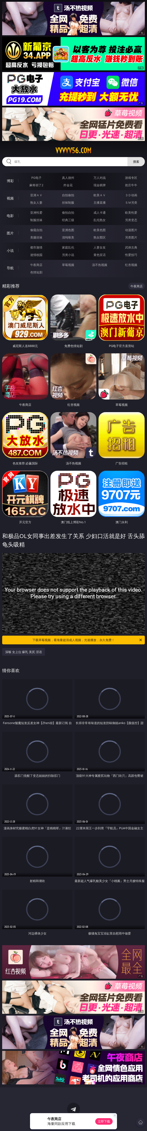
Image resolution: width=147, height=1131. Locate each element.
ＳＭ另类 (131, 202)
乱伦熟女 (100, 220)
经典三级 (68, 220)
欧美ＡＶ (100, 195)
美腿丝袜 (36, 237)
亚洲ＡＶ (36, 195)
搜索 (136, 161)
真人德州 (68, 178)
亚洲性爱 (36, 212)
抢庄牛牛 (131, 185)
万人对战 (100, 178)
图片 (10, 233)
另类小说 (68, 255)
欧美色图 (100, 230)
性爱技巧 (131, 255)
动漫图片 (131, 230)
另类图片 (131, 237)
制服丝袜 (36, 220)
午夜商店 (36, 265)
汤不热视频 (99, 265)
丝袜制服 (68, 202)
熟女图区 (100, 237)
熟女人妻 (36, 202)
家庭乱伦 (68, 247)
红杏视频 (131, 265)
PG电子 (36, 178)
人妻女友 (100, 247)
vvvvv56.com (73, 150)
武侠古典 (131, 247)
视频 (10, 198)
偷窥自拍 (36, 230)
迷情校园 (36, 255)
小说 (10, 250)
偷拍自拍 (68, 212)
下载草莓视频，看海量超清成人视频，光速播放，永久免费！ (87, 640)
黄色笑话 (100, 255)
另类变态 (131, 220)
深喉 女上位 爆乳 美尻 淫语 (23, 652)
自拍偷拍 (68, 195)
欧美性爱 (131, 212)
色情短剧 (36, 272)
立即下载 (104, 1121)
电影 (10, 215)
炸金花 (68, 185)
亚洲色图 (68, 230)
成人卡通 (100, 212)
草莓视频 (68, 265)
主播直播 (100, 202)
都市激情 (36, 247)
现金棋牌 (100, 185)
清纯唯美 (68, 237)
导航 (10, 268)
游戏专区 (131, 178)
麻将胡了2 (36, 185)
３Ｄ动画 (131, 195)
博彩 (10, 180)
